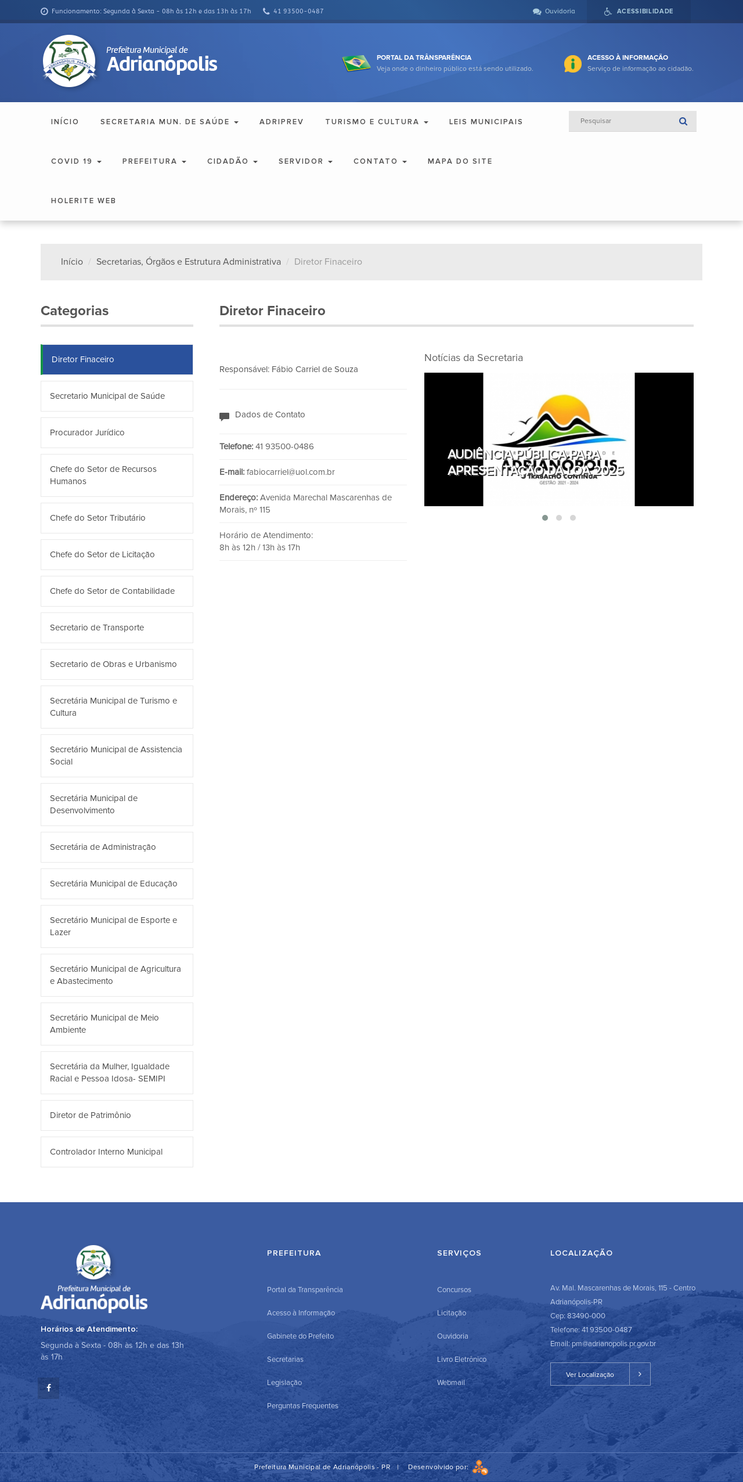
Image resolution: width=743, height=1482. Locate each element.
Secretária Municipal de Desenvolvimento (94, 804)
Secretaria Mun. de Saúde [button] (169, 122)
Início (65, 122)
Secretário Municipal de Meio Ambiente (104, 1023)
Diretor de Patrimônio (90, 1115)
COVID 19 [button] (76, 161)
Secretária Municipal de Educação (114, 883)
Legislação (284, 1382)
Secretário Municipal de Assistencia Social (116, 755)
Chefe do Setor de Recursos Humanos (103, 475)
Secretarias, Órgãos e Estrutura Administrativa (188, 262)
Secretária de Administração (103, 847)
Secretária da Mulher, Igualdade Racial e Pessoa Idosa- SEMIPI (109, 1072)
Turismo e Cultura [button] (376, 122)
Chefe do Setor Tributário (98, 518)
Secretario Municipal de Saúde (107, 396)
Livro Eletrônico (461, 1359)
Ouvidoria (452, 1336)
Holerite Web (84, 200)
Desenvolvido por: (448, 1467)
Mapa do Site (460, 161)
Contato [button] (380, 161)
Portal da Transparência (305, 1290)
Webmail (451, 1382)
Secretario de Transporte (97, 627)
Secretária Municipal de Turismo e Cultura (113, 706)
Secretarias (285, 1359)
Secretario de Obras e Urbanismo (113, 664)
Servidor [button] (306, 161)
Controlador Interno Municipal (106, 1151)
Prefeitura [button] (154, 161)
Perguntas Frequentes (302, 1406)
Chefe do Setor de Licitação (102, 554)
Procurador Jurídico (87, 432)
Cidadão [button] (232, 161)
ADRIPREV (281, 122)
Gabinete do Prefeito (300, 1336)
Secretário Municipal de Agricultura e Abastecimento (115, 975)
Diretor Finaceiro (83, 359)
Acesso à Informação (301, 1313)
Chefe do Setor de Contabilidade (112, 591)
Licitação (451, 1313)
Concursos (454, 1290)
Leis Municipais (486, 122)
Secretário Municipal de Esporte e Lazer (113, 926)
